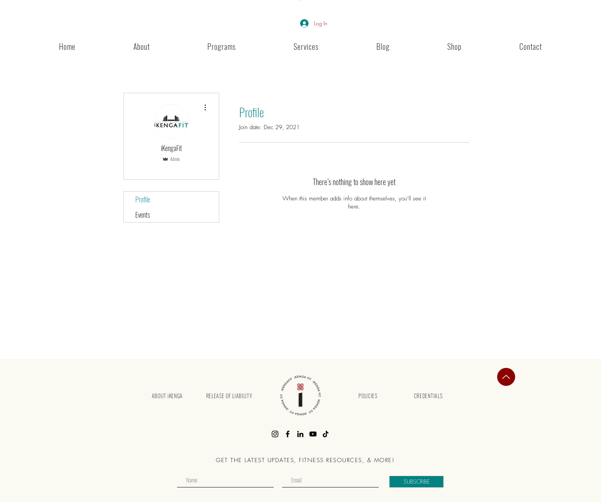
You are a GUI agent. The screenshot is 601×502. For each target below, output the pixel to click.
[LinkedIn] (300, 434)
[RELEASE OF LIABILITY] (229, 395)
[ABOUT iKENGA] (167, 395)
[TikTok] (325, 434)
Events (142, 215)
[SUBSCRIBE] (416, 481)
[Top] (506, 377)
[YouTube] (313, 434)
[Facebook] (287, 434)
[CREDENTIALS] (428, 395)
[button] (221, 46)
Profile (142, 199)
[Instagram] (275, 434)
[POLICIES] (368, 395)
